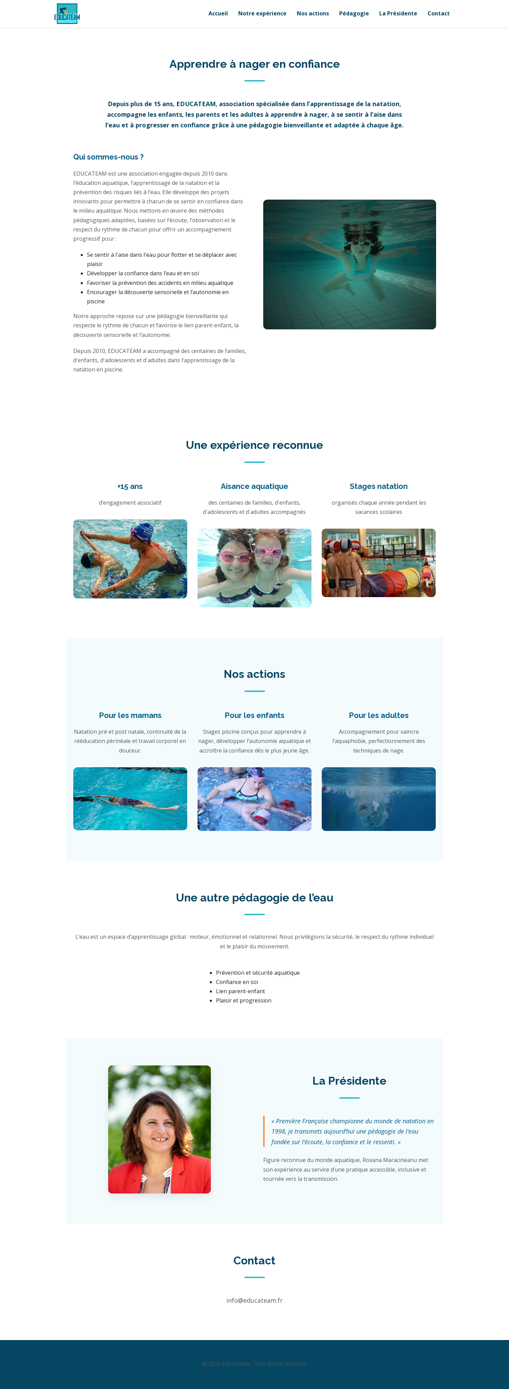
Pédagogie (354, 13)
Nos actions (313, 13)
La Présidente (398, 13)
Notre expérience (262, 13)
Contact (439, 13)
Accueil (218, 13)
